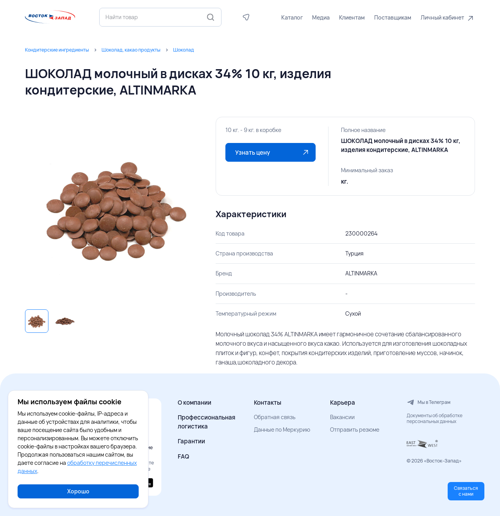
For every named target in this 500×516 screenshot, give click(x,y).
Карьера (342, 402)
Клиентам (352, 17)
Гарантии (191, 441)
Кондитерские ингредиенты (57, 49)
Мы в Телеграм (428, 402)
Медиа (321, 17)
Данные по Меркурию (282, 429)
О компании (194, 402)
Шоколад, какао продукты (131, 49)
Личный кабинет (442, 17)
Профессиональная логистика (206, 421)
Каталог (292, 17)
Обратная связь (274, 417)
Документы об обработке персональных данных (434, 418)
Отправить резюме (354, 429)
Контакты (267, 402)
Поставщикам (392, 17)
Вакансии (342, 417)
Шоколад (183, 49)
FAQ (183, 456)
